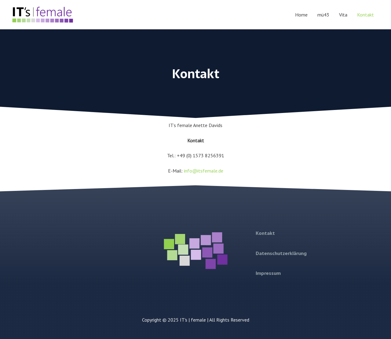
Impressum (268, 273)
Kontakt (365, 15)
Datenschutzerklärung (281, 253)
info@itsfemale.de (203, 171)
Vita (343, 15)
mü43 (323, 15)
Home (301, 15)
